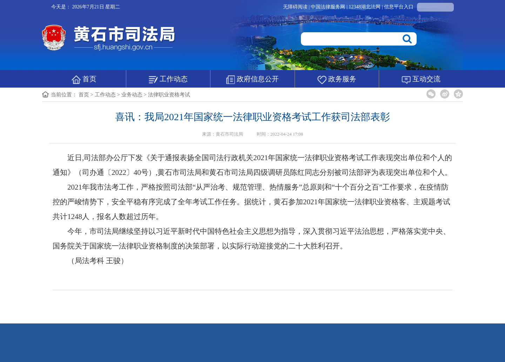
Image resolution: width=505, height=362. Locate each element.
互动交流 (421, 79)
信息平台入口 (398, 6)
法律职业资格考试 (169, 94)
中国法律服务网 (328, 6)
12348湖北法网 (365, 6)
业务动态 (131, 94)
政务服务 (336, 79)
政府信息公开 (252, 79)
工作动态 (168, 79)
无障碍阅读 (295, 6)
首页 (84, 79)
